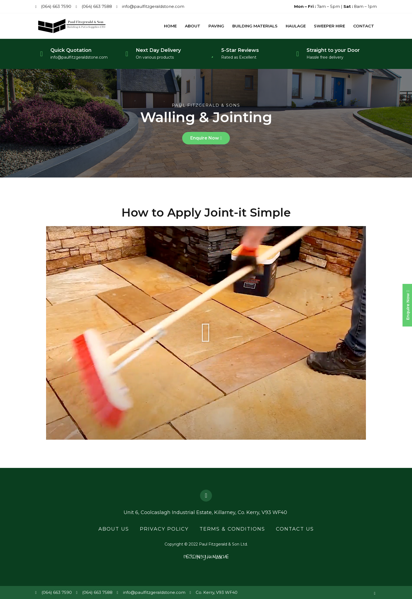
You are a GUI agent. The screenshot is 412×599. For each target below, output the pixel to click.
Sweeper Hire (329, 26)
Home (170, 26)
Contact (363, 26)
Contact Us (295, 530)
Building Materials (255, 26)
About (192, 26)
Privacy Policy (164, 530)
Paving (216, 26)
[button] (206, 140)
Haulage (296, 26)
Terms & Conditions (232, 530)
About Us (113, 530)
